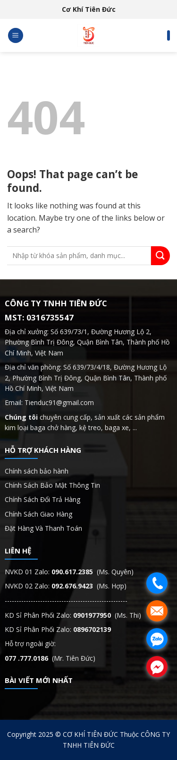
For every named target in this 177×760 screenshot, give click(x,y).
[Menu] (15, 35)
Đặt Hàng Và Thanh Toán (43, 528)
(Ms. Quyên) (92, 571)
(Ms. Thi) (107, 615)
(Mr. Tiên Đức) (50, 658)
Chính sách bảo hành (36, 470)
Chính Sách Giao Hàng (38, 514)
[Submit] (160, 255)
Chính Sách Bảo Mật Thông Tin (53, 485)
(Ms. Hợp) (88, 585)
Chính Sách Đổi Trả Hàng (42, 499)
